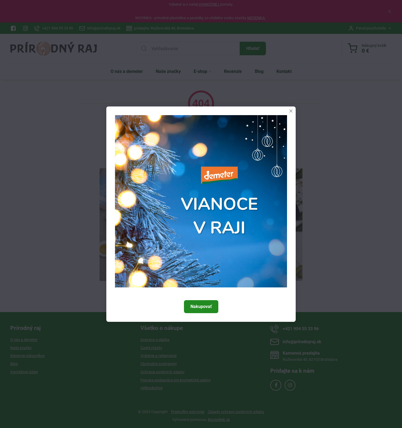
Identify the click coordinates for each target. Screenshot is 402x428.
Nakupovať (201, 306)
